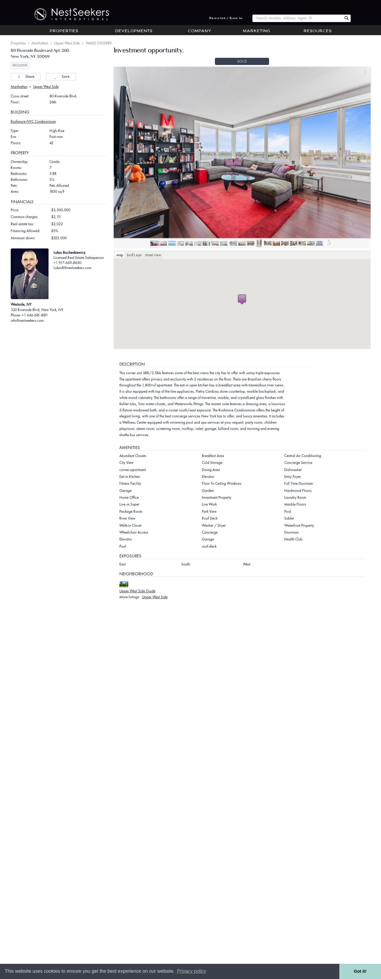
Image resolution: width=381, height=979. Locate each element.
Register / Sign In (226, 18)
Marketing (256, 31)
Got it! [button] (360, 971)
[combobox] (297, 18)
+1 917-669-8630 (67, 262)
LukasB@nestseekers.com (72, 267)
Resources (318, 31)
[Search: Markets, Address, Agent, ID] (297, 18)
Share (25, 76)
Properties (64, 31)
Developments (133, 31)
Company (199, 31)
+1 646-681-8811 (35, 315)
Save (61, 76)
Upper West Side (67, 43)
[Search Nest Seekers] (346, 18)
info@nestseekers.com (27, 320)
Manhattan (40, 43)
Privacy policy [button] (191, 971)
